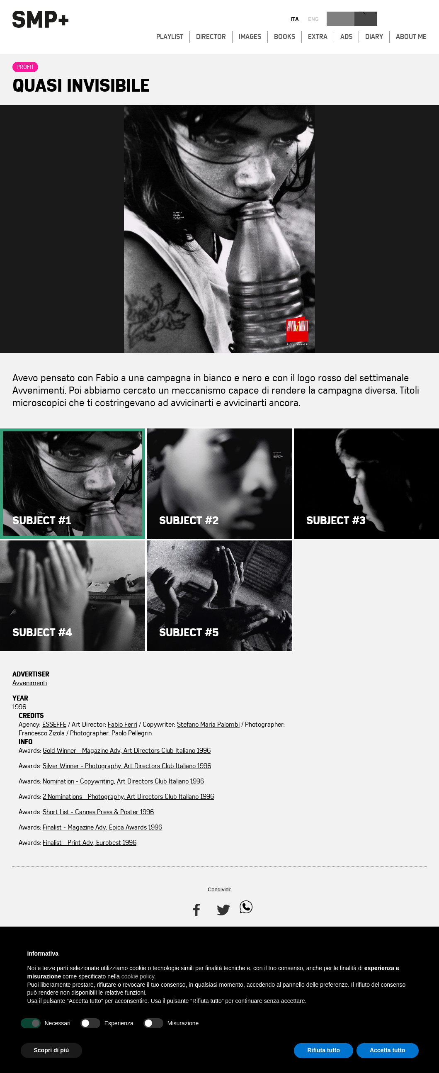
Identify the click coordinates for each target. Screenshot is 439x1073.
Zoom (219, 229)
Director (211, 36)
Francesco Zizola (221, 700)
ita (380, 20)
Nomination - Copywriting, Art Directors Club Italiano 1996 (348, 735)
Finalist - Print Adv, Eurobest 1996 (365, 827)
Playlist (169, 36)
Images (250, 36)
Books (284, 36)
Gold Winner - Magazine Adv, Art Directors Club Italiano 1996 (351, 687)
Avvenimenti (29, 683)
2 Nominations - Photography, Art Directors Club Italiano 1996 (353, 759)
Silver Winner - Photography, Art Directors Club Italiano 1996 (352, 711)
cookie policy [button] (137, 976)
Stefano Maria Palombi (222, 692)
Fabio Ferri (260, 683)
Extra (317, 36)
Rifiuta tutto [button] (323, 1050)
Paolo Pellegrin (218, 709)
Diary (374, 36)
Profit (25, 67)
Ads (346, 36)
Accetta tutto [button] (387, 1050)
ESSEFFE (192, 683)
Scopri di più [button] (51, 1050)
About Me (411, 36)
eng (398, 20)
